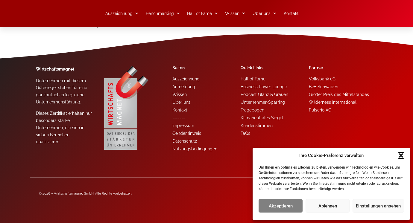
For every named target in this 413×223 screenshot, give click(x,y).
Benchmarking (163, 13)
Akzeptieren (281, 206)
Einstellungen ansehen (378, 206)
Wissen (235, 13)
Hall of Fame (202, 13)
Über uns (264, 13)
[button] (401, 155)
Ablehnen (327, 206)
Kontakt (291, 13)
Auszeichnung (121, 13)
